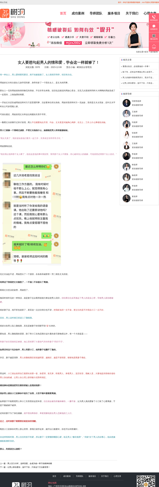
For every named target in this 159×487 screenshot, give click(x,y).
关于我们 (132, 13)
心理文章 (117, 476)
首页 (63, 13)
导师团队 (96, 13)
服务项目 (114, 13)
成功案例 (78, 13)
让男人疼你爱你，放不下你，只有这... (138, 83)
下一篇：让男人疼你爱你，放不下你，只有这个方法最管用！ (25, 467)
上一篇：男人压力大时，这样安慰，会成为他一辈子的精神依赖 (26, 463)
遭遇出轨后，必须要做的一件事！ (136, 66)
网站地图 (52, 483)
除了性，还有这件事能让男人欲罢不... (138, 72)
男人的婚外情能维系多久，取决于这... (138, 77)
